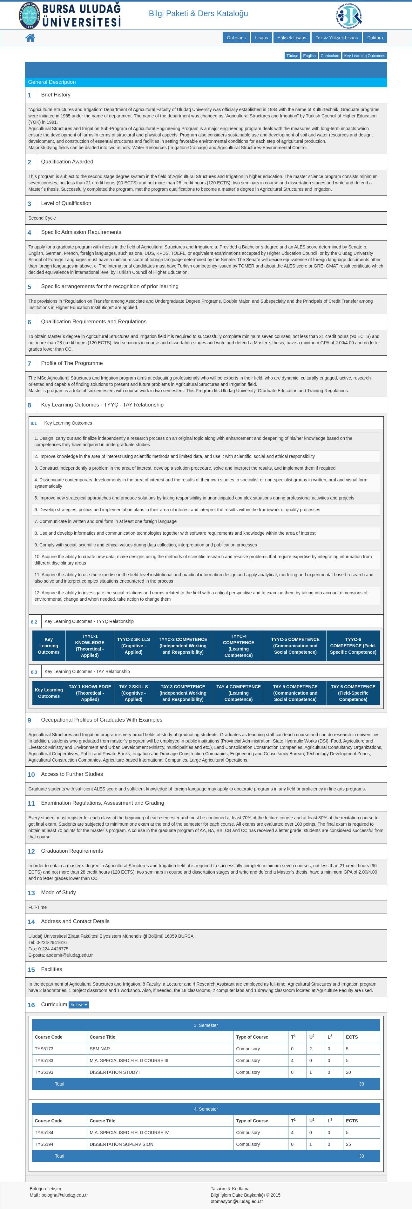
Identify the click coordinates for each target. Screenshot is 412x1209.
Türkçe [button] (292, 56)
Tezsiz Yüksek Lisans (337, 37)
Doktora (375, 37)
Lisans (261, 37)
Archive (79, 1005)
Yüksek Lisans (292, 37)
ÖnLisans (236, 37)
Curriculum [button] (330, 56)
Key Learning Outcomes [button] (364, 56)
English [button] (309, 56)
